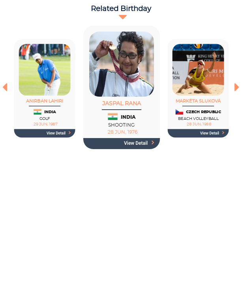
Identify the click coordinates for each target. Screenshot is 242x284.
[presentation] (5, 87)
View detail (59, 133)
